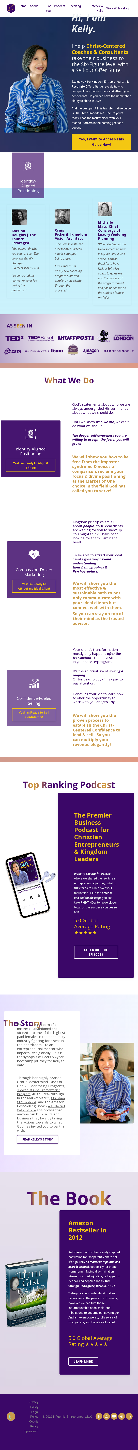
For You (48, 8)
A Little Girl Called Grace (39, 1116)
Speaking (75, 6)
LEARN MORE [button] (83, 1371)
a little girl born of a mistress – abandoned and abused (39, 1037)
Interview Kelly (96, 8)
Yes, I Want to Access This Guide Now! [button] (101, 142)
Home (23, 6)
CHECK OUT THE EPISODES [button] (96, 959)
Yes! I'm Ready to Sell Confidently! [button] (34, 719)
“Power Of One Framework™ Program (40, 1100)
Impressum (30, 1441)
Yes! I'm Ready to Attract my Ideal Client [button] (34, 591)
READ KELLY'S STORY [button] (38, 1147)
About (34, 6)
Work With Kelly (118, 8)
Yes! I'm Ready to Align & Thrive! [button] (30, 470)
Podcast (59, 6)
